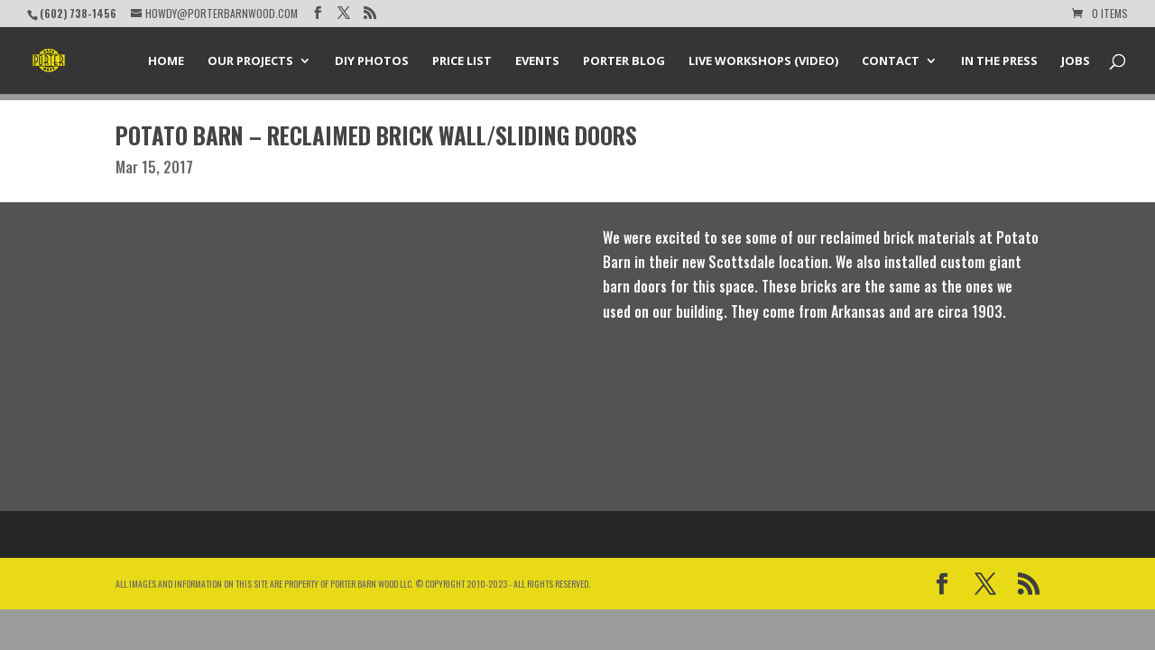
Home (166, 61)
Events (537, 61)
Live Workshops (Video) (763, 61)
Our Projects (250, 61)
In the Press (999, 61)
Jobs (1075, 61)
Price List (462, 61)
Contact (890, 61)
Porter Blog (624, 61)
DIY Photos (372, 61)
